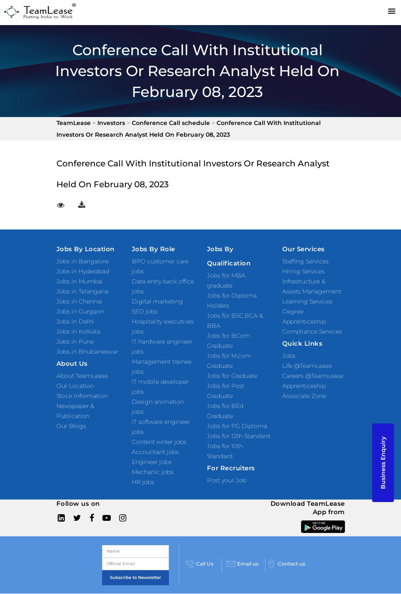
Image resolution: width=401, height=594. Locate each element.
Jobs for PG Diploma (237, 426)
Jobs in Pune (75, 341)
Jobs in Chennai (79, 301)
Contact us (286, 564)
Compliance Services (312, 331)
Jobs (289, 355)
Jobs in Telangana (82, 291)
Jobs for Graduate (232, 376)
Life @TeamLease (307, 366)
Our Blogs (71, 426)
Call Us (199, 564)
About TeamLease (82, 376)
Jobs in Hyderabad (82, 271)
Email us (242, 564)
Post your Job (226, 480)
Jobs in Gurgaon (80, 311)
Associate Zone (304, 396)
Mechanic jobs (153, 472)
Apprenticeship (304, 386)
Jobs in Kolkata (78, 331)
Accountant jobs (155, 452)
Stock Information (82, 396)
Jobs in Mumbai (79, 281)
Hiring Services (303, 271)
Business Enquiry (383, 462)
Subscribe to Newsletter (135, 577)
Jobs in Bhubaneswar (87, 351)
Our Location (75, 386)
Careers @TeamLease (312, 376)
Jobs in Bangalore (82, 261)
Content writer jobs (159, 442)
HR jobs (143, 482)
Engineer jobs (151, 462)
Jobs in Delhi (75, 321)
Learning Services (307, 301)
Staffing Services (305, 261)
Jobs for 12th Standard (238, 436)
